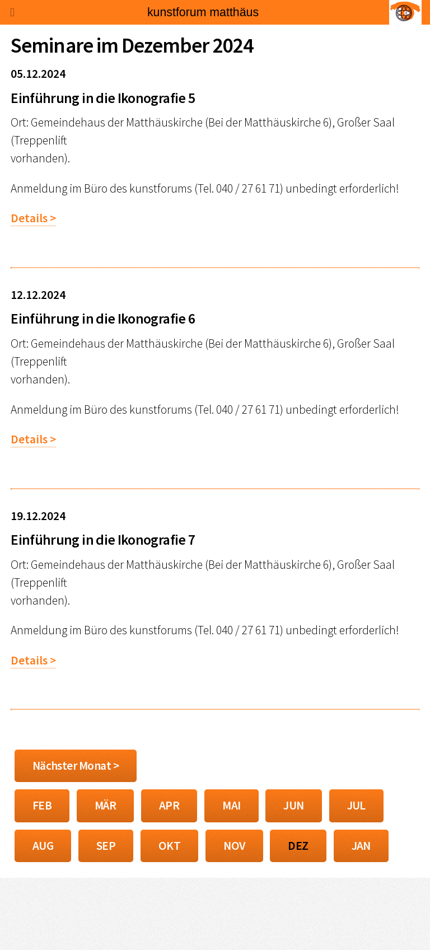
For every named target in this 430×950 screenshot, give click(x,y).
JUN (293, 805)
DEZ (298, 845)
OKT (169, 845)
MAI (231, 805)
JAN (361, 845)
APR (169, 805)
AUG (42, 845)
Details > (33, 218)
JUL (356, 805)
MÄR (105, 805)
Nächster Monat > (75, 765)
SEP (105, 845)
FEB (42, 805)
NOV (234, 845)
